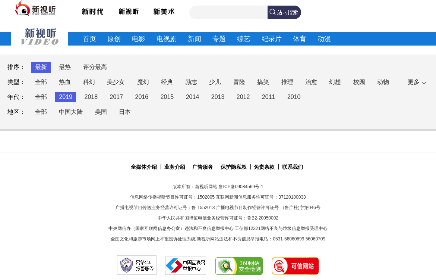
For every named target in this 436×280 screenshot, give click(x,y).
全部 (41, 82)
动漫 (324, 39)
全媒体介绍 (144, 166)
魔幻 (143, 82)
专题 (219, 39)
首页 (89, 39)
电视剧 (167, 39)
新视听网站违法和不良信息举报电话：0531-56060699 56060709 (261, 239)
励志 (191, 82)
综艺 (243, 39)
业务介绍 (174, 166)
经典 (167, 82)
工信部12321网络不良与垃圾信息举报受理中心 (281, 228)
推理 (287, 82)
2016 (142, 97)
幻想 (335, 82)
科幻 (89, 82)
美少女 (116, 82)
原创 (114, 39)
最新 (41, 67)
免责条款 (264, 166)
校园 (359, 82)
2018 (91, 97)
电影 (138, 39)
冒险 (239, 82)
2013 (218, 97)
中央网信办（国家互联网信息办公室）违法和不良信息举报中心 (171, 228)
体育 (299, 39)
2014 (192, 97)
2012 (243, 97)
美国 (101, 112)
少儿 (215, 82)
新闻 (194, 39)
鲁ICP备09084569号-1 (241, 186)
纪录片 (272, 39)
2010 (294, 97)
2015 (167, 97)
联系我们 (292, 166)
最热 (65, 67)
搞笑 (263, 82)
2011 (268, 97)
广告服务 (202, 166)
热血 (65, 82)
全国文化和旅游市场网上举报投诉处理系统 (153, 239)
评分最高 (95, 67)
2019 (65, 97)
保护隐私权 (234, 166)
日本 (125, 112)
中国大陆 (71, 112)
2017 (116, 97)
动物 (383, 82)
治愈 (311, 82)
